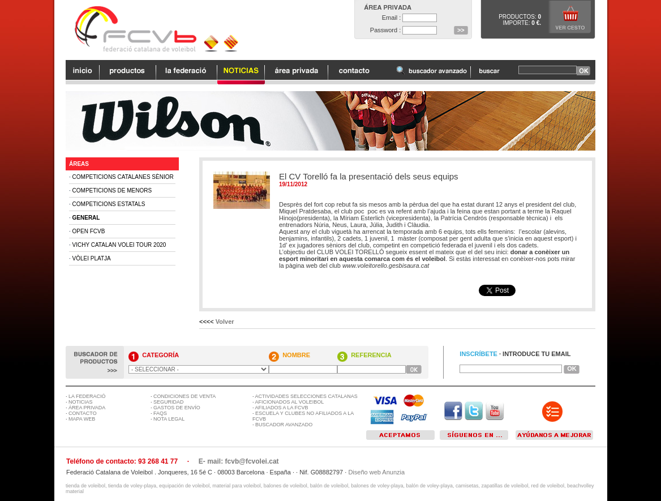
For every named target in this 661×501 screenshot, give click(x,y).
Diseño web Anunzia (376, 472)
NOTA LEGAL (168, 419)
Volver (225, 321)
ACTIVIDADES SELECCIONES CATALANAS (306, 396)
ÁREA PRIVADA (86, 407)
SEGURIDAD (168, 402)
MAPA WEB (81, 419)
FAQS (160, 413)
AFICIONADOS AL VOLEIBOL (289, 402)
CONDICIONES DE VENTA (184, 396)
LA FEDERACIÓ (87, 396)
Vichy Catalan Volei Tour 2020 (119, 245)
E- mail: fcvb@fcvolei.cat (239, 461)
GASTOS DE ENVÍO (176, 407)
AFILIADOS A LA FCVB (281, 407)
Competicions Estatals (108, 204)
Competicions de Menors (112, 190)
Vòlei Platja (91, 258)
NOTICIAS (80, 402)
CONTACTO (82, 413)
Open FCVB (88, 231)
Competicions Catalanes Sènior (123, 177)
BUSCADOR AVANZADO (283, 424)
